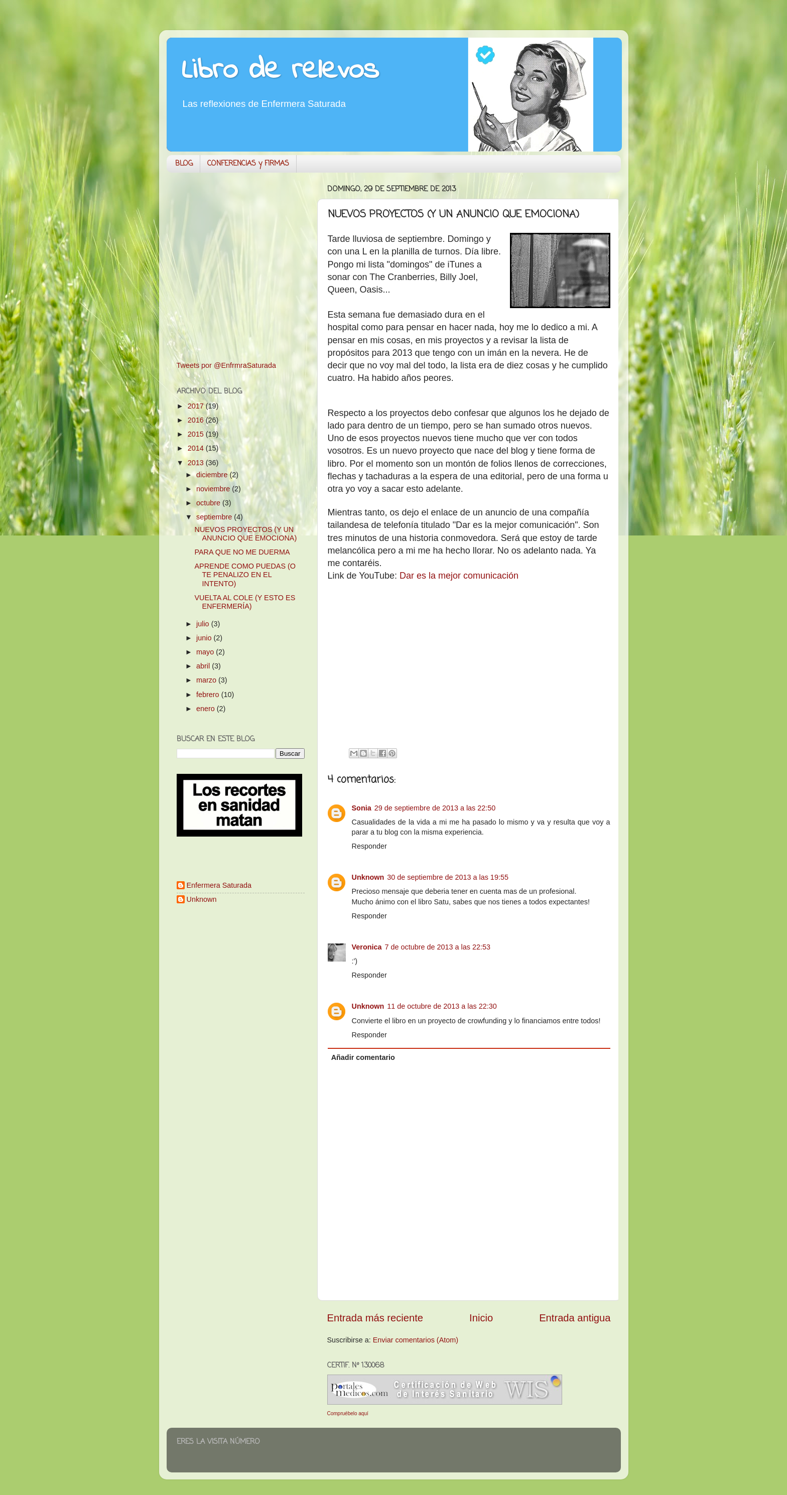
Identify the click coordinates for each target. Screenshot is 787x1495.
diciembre (212, 475)
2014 (197, 448)
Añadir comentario (363, 1057)
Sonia (361, 808)
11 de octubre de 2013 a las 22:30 (441, 1006)
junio (204, 638)
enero (206, 709)
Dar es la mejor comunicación (459, 576)
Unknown (368, 877)
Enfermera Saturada (219, 885)
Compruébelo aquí (347, 1413)
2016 (197, 420)
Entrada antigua (574, 1317)
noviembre (214, 489)
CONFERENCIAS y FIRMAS (248, 164)
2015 (197, 434)
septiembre (215, 517)
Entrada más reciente (375, 1317)
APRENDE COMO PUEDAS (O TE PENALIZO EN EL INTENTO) (245, 575)
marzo (207, 680)
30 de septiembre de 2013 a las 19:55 (447, 877)
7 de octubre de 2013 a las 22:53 (437, 947)
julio (203, 624)
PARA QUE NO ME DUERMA (242, 552)
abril (204, 666)
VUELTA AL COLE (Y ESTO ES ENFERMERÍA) (244, 602)
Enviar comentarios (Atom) (415, 1340)
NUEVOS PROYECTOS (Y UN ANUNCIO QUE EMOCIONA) (245, 533)
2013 (197, 463)
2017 (197, 406)
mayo (206, 652)
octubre (209, 503)
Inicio (481, 1317)
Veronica (367, 947)
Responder (369, 846)
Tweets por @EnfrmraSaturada (227, 365)
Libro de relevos (280, 70)
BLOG (184, 164)
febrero (208, 695)
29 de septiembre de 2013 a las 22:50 (435, 808)
